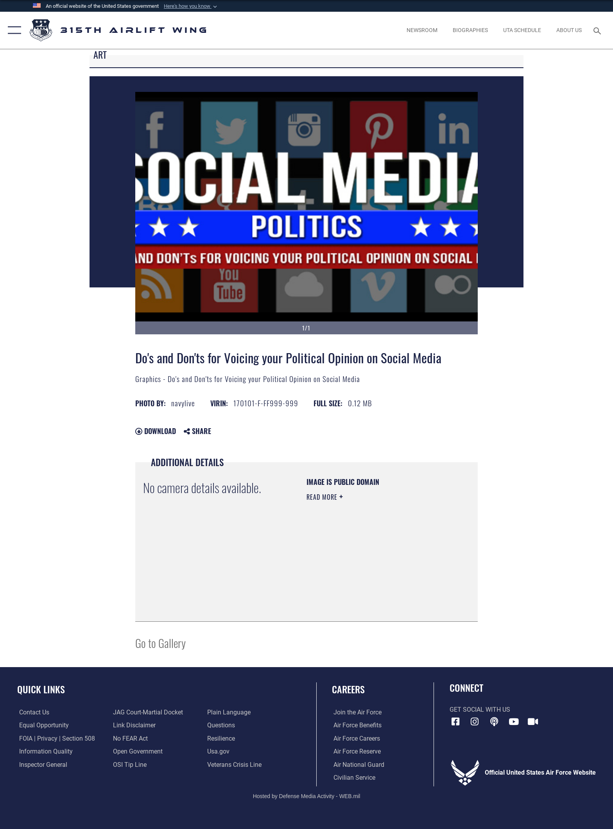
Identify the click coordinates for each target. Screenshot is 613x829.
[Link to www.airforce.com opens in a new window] (356, 712)
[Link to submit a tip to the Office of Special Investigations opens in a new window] (129, 764)
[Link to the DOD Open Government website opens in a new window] (137, 751)
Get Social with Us (480, 709)
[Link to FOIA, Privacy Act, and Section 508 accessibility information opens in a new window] (55, 738)
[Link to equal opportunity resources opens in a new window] (42, 725)
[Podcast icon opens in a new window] (494, 722)
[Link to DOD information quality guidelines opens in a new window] (44, 751)
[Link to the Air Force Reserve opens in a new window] (355, 751)
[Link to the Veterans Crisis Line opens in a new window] (235, 764)
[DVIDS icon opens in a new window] (533, 722)
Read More (322, 497)
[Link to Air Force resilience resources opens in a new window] (221, 738)
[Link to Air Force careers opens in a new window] (355, 738)
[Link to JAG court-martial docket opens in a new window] (148, 712)
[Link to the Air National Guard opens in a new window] (357, 764)
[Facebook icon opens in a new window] (455, 722)
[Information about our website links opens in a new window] (134, 725)
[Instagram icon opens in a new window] (474, 722)
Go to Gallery (160, 642)
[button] (191, 6)
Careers (348, 689)
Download (155, 431)
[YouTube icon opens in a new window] (514, 722)
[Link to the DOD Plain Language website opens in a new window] (229, 712)
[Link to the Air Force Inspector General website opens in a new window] (41, 764)
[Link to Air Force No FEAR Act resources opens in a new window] (130, 738)
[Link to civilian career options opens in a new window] (353, 777)
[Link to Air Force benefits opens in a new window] (356, 725)
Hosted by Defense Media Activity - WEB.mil (306, 796)
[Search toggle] (598, 30)
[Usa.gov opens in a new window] (219, 751)
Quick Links (41, 689)
